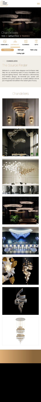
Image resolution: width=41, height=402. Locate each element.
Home (3, 36)
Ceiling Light (20, 53)
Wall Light (21, 50)
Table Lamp (33, 50)
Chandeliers (7, 50)
